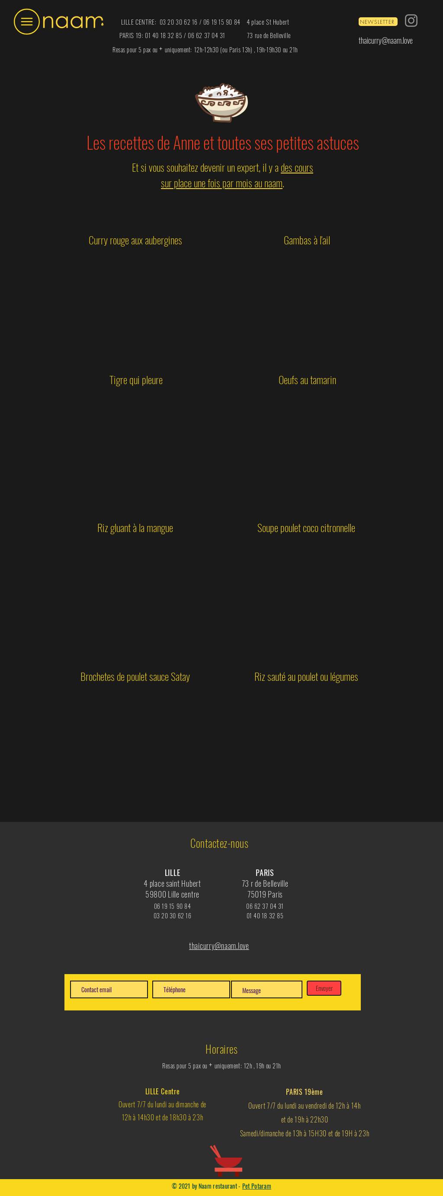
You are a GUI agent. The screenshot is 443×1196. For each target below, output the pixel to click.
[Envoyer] (324, 988)
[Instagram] (411, 20)
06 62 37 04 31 (206, 35)
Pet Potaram (256, 1185)
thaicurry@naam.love (386, 40)
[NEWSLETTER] (378, 21)
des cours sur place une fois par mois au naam (237, 174)
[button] (27, 22)
